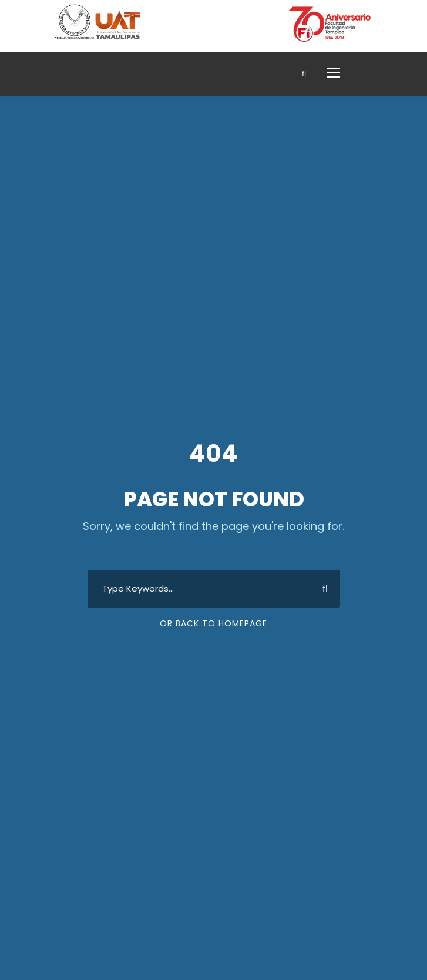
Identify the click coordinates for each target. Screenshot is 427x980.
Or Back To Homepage (213, 623)
